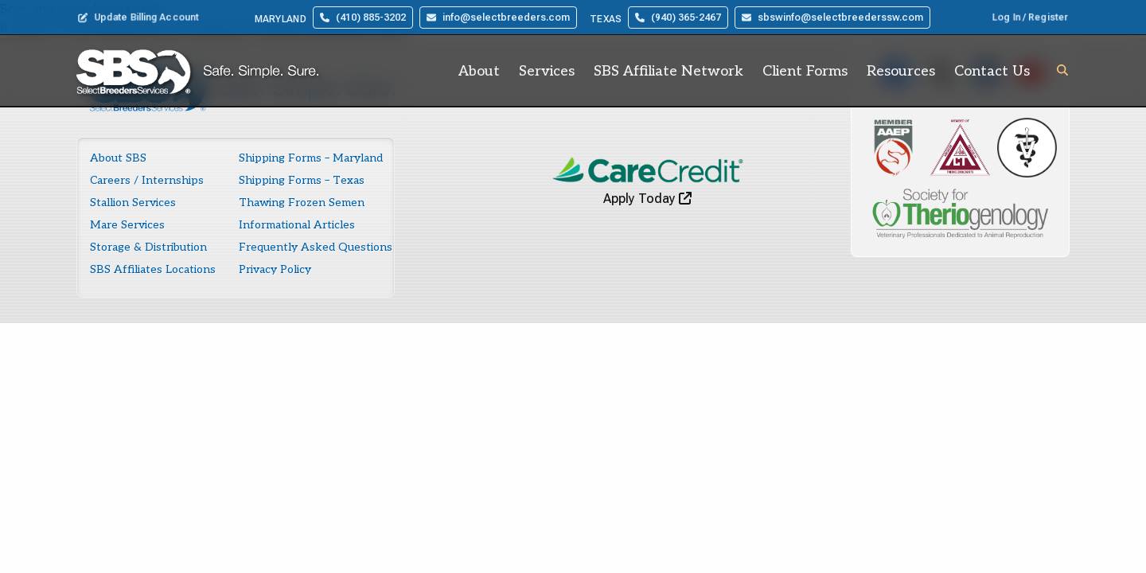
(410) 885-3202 (363, 17)
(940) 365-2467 (678, 17)
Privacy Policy (275, 269)
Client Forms (805, 71)
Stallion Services (133, 202)
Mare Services (127, 225)
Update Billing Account (138, 17)
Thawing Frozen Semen (301, 202)
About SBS (118, 158)
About (479, 71)
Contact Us (992, 71)
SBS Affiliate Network (668, 71)
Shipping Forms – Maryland (311, 158)
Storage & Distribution (148, 247)
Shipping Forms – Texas (301, 180)
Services (547, 71)
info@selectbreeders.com (498, 17)
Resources (901, 71)
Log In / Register (1030, 17)
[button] (1062, 70)
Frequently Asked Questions (315, 247)
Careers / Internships (147, 180)
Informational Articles (297, 225)
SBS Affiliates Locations (153, 269)
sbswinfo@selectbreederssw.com (832, 17)
